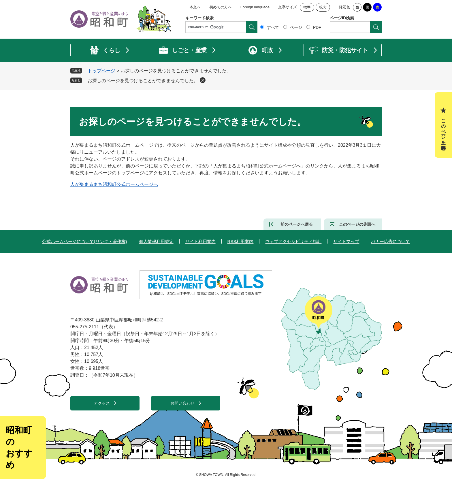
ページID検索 (342, 18)
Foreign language (255, 7)
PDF (317, 27)
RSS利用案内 (240, 241)
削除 (203, 80)
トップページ (101, 70)
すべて (273, 27)
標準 (307, 7)
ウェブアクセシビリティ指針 (293, 241)
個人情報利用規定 (156, 241)
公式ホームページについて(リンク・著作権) (84, 241)
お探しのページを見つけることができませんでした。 (143, 80)
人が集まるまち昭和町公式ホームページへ (114, 184)
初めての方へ (220, 7)
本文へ (195, 7)
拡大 (323, 7)
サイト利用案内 (200, 241)
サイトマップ (346, 241)
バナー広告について (390, 241)
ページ (296, 27)
